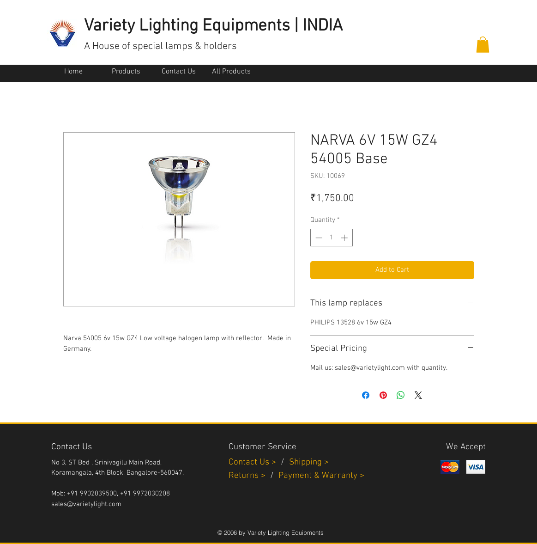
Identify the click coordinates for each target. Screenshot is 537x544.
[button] (482, 45)
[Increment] (345, 237)
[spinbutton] (331, 237)
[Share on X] (418, 395)
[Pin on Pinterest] (383, 395)
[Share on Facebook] (365, 395)
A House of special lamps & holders (160, 46)
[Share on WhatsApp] (400, 395)
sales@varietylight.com (86, 504)
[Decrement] (318, 237)
